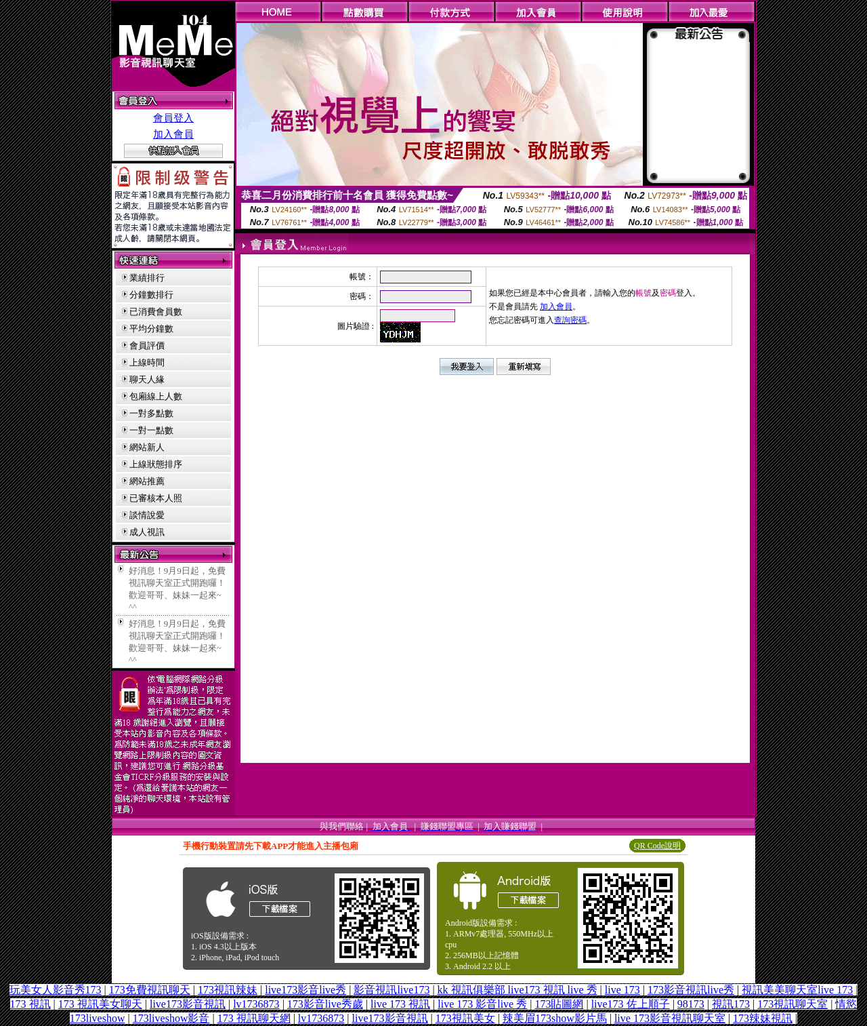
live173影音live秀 (305, 989)
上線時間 (147, 362)
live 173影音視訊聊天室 (669, 1018)
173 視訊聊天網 (254, 1018)
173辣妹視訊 (762, 1018)
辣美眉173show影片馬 (555, 1018)
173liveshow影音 (171, 1018)
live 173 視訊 (400, 1004)
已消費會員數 (155, 312)
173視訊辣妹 (227, 989)
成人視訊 (147, 532)
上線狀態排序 (155, 464)
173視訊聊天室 (792, 1004)
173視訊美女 (465, 1018)
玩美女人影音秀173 (55, 989)
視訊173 (731, 1004)
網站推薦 (147, 481)
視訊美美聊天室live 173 (797, 989)
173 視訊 (30, 1004)
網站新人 (147, 447)
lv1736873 (256, 1004)
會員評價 (147, 345)
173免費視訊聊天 (149, 989)
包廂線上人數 (155, 396)
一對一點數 (151, 430)
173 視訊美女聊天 (100, 1004)
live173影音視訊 (188, 1004)
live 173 (622, 989)
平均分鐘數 (151, 328)
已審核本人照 (155, 498)
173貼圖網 (558, 1004)
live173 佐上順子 (630, 1004)
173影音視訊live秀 (691, 989)
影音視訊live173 (391, 989)
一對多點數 (151, 413)
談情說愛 (147, 515)
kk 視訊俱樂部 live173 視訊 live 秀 (517, 989)
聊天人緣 (147, 379)
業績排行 (147, 278)
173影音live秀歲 (325, 1004)
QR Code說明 (657, 845)
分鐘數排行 (151, 295)
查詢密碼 (570, 320)
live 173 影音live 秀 (482, 1004)
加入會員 (173, 134)
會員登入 (173, 118)
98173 (690, 1004)
